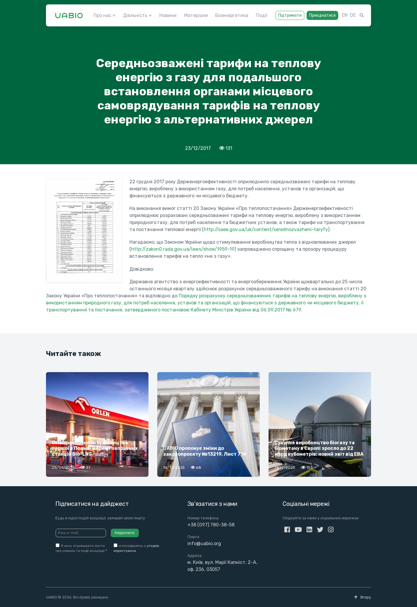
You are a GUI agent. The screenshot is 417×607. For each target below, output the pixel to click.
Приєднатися (322, 15)
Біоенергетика (231, 15)
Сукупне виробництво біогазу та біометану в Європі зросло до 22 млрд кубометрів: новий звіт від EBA (318, 448)
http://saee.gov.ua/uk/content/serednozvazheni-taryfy (266, 229)
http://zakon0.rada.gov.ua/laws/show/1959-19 (183, 249)
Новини (168, 15)
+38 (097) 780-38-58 (211, 525)
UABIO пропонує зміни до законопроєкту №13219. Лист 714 (204, 451)
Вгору (362, 597)
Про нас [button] (102, 15)
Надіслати (124, 532)
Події (261, 15)
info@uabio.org (204, 543)
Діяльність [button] (135, 15)
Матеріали (196, 15)
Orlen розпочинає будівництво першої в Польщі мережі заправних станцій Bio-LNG (95, 448)
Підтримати (290, 15)
